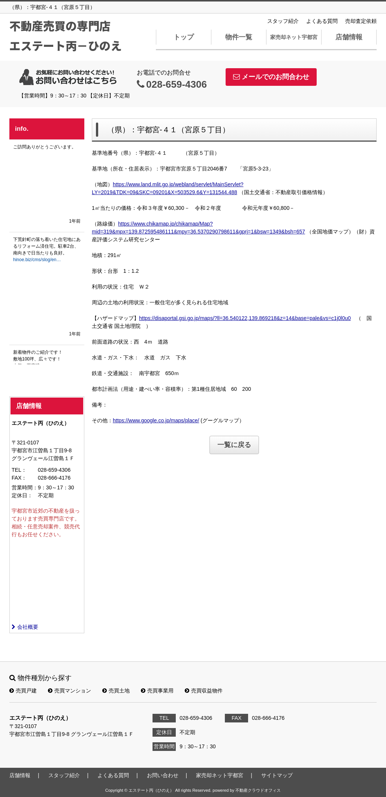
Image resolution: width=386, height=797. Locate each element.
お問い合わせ (162, 775)
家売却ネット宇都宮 (293, 37)
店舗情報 (348, 37)
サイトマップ (277, 775)
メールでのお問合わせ (271, 77)
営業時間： (25, 487)
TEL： (19, 470)
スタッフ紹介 (283, 21)
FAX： (19, 478)
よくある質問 (322, 21)
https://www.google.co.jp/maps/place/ (156, 420)
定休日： (22, 495)
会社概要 (25, 627)
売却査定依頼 (361, 21)
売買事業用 (157, 691)
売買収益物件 (204, 691)
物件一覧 (238, 37)
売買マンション (69, 691)
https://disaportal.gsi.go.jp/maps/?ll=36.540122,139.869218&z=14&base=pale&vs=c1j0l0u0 (245, 318)
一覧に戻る (234, 445)
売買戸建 (23, 691)
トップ (184, 37)
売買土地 (116, 691)
